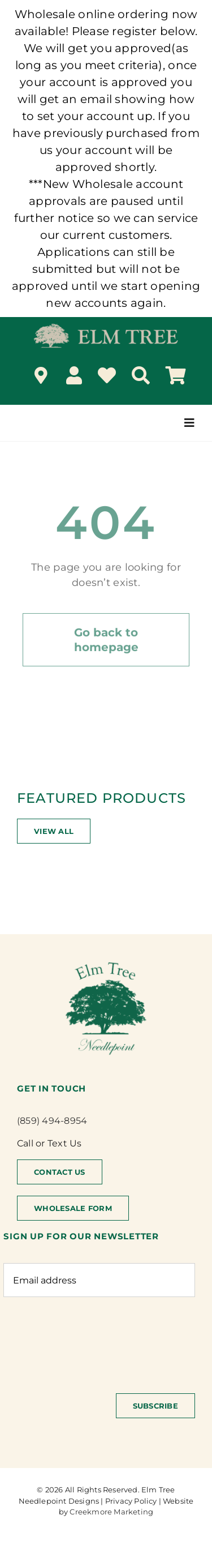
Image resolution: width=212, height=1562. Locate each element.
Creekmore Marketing (111, 1511)
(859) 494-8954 (52, 1120)
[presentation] (89, 1339)
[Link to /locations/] (40, 375)
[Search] (141, 375)
